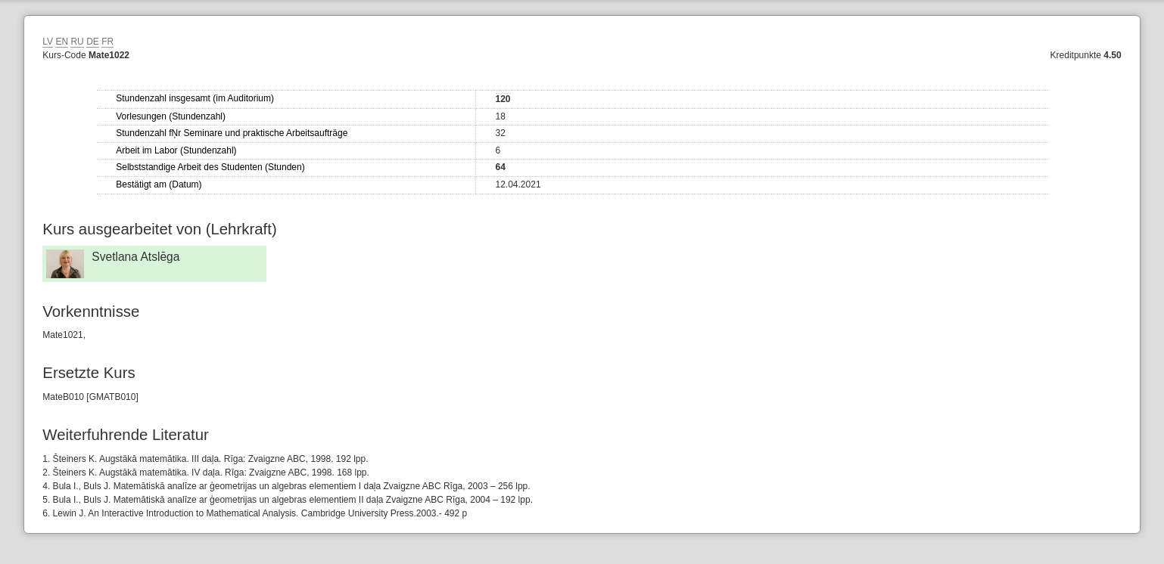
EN (61, 41)
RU (76, 41)
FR (107, 41)
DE (92, 41)
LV (47, 41)
